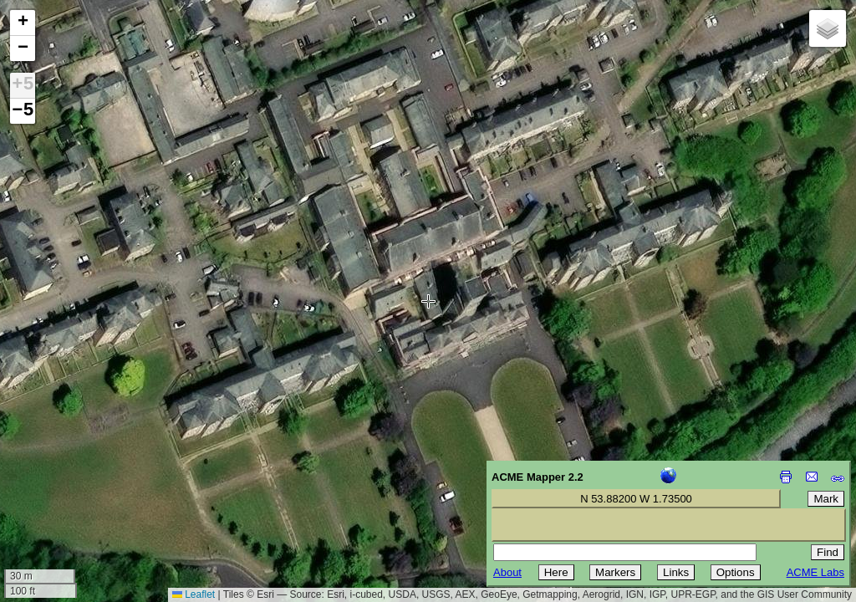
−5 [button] (22, 111)
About (507, 572)
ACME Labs (815, 572)
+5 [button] (22, 85)
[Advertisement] (88, 483)
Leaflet (193, 594)
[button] (22, 23)
